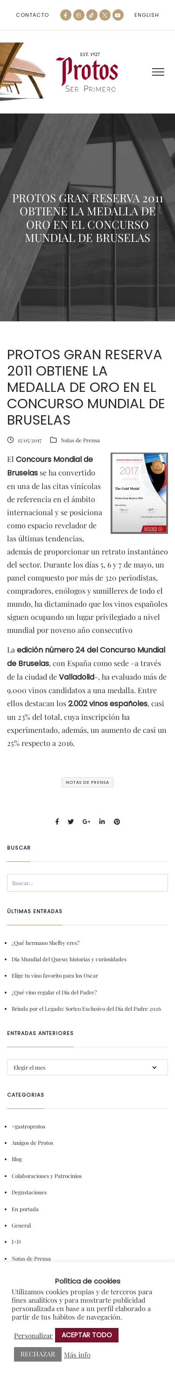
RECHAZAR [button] (38, 1353)
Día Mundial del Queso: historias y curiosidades (69, 959)
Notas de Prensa (80, 440)
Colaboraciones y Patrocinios (47, 1175)
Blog (17, 1159)
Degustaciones (29, 1192)
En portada (25, 1209)
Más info (77, 1354)
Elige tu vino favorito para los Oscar (55, 975)
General (21, 1225)
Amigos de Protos (32, 1142)
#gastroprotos (28, 1126)
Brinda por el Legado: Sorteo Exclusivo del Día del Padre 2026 (86, 1008)
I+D (16, 1241)
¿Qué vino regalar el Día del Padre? (54, 992)
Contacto (32, 15)
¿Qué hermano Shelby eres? (45, 942)
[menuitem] (146, 15)
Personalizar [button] (33, 1335)
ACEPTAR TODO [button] (87, 1335)
